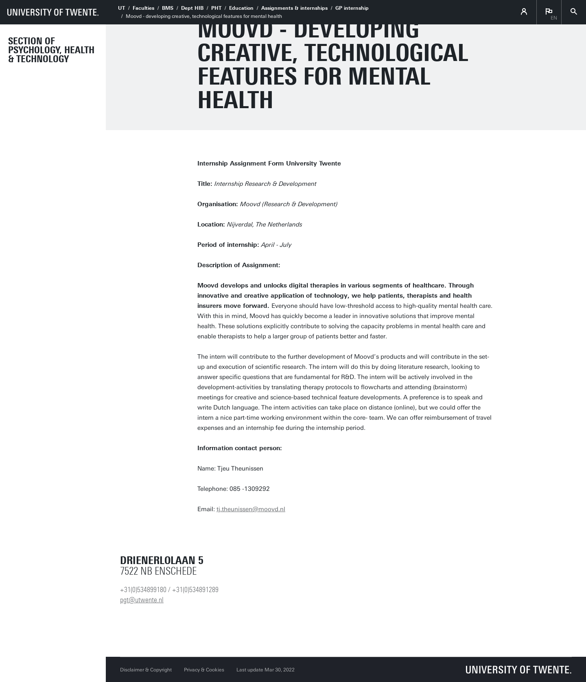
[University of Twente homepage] (53, 12)
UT (121, 8)
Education (241, 8)
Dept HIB (192, 8)
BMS (167, 8)
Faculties (143, 8)
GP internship (352, 8)
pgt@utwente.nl (142, 599)
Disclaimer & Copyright (146, 670)
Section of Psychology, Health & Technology (51, 50)
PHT (216, 8)
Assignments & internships (294, 8)
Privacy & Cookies (204, 670)
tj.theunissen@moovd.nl (250, 509)
